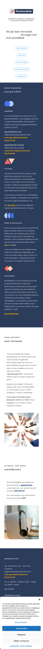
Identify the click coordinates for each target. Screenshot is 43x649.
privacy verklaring (26, 646)
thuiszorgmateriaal (21, 69)
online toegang (21, 62)
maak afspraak (21, 48)
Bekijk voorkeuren (21, 641)
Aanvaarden (21, 628)
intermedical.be (11, 314)
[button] (39, 599)
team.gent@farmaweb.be (16, 137)
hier (6, 245)
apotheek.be (26, 485)
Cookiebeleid (14, 646)
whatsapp (21, 55)
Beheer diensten (21, 622)
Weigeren (21, 634)
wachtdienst (21, 76)
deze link (11, 205)
